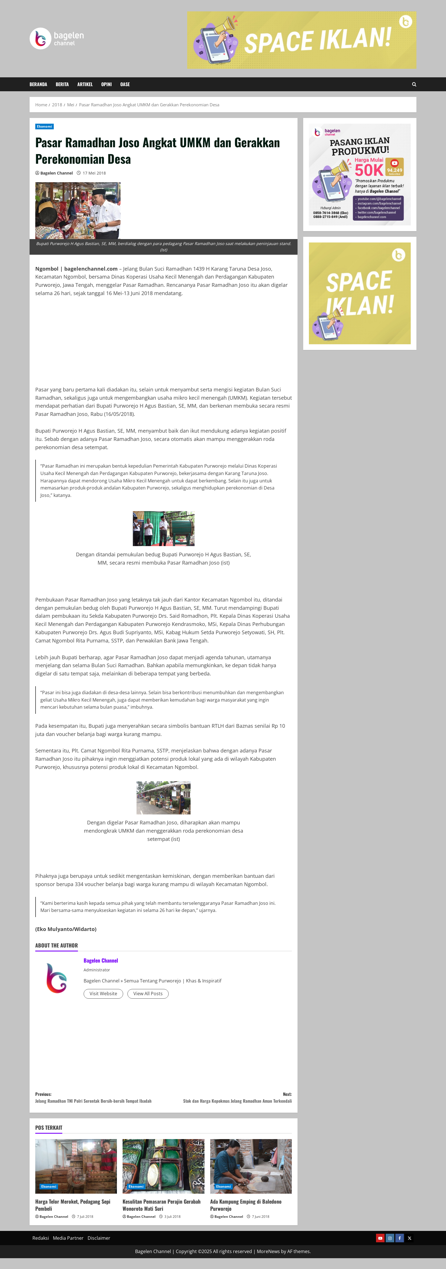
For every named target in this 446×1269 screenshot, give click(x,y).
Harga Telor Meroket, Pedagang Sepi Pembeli (72, 1215)
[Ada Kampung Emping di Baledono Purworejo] (251, 1177)
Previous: (99, 1103)
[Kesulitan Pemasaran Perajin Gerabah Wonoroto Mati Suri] (163, 1177)
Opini (106, 84)
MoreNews (268, 1262)
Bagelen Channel (56, 173)
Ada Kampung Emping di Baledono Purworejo (246, 1215)
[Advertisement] (163, 345)
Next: (228, 1099)
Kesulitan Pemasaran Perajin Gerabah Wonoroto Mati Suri (162, 1215)
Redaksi (40, 1249)
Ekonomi (44, 126)
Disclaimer (99, 1249)
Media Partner (68, 1249)
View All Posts (148, 993)
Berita (62, 84)
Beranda (38, 84)
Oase (125, 84)
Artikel (85, 84)
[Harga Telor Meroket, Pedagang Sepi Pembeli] (76, 1177)
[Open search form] (414, 84)
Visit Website (103, 993)
